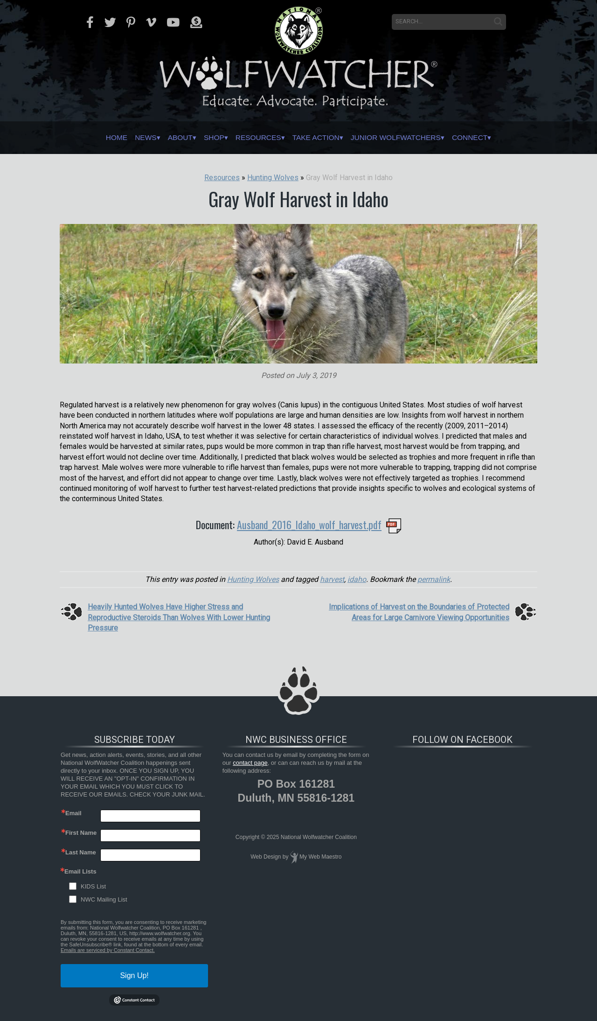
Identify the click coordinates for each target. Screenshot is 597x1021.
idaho (356, 579)
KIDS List (93, 886)
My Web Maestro (320, 856)
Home (80, 137)
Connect (504, 137)
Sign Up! (134, 975)
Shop (199, 137)
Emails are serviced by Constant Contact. (108, 950)
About (158, 137)
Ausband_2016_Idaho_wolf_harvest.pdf (309, 524)
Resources (252, 137)
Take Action (321, 137)
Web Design (265, 856)
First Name (81, 832)
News (116, 137)
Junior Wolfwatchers (415, 137)
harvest (332, 579)
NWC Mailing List (104, 899)
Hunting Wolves (253, 579)
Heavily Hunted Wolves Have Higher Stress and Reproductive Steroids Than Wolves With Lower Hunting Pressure (179, 617)
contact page (250, 762)
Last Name (80, 852)
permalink (433, 579)
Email (73, 813)
